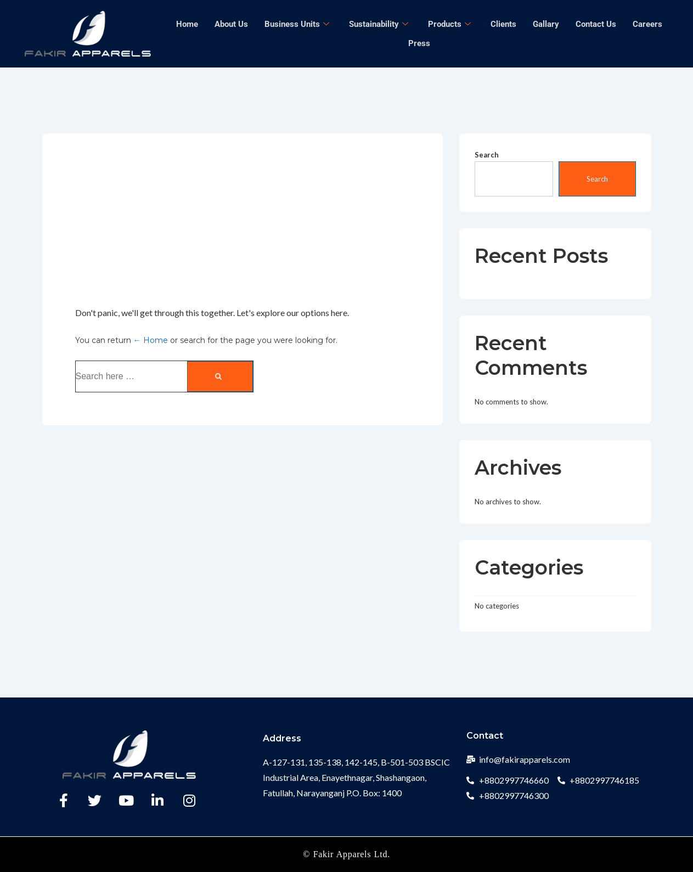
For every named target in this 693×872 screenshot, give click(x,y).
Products (449, 24)
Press (419, 43)
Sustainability (378, 24)
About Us (231, 24)
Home (187, 24)
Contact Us (596, 24)
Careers (647, 24)
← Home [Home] (150, 340)
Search (487, 154)
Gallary (546, 24)
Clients (503, 24)
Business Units (296, 24)
